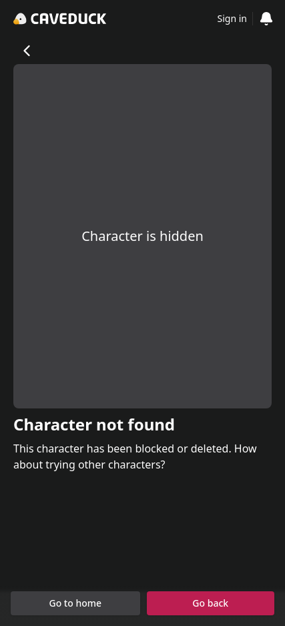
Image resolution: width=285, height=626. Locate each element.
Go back (210, 603)
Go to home (75, 603)
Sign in (232, 18)
